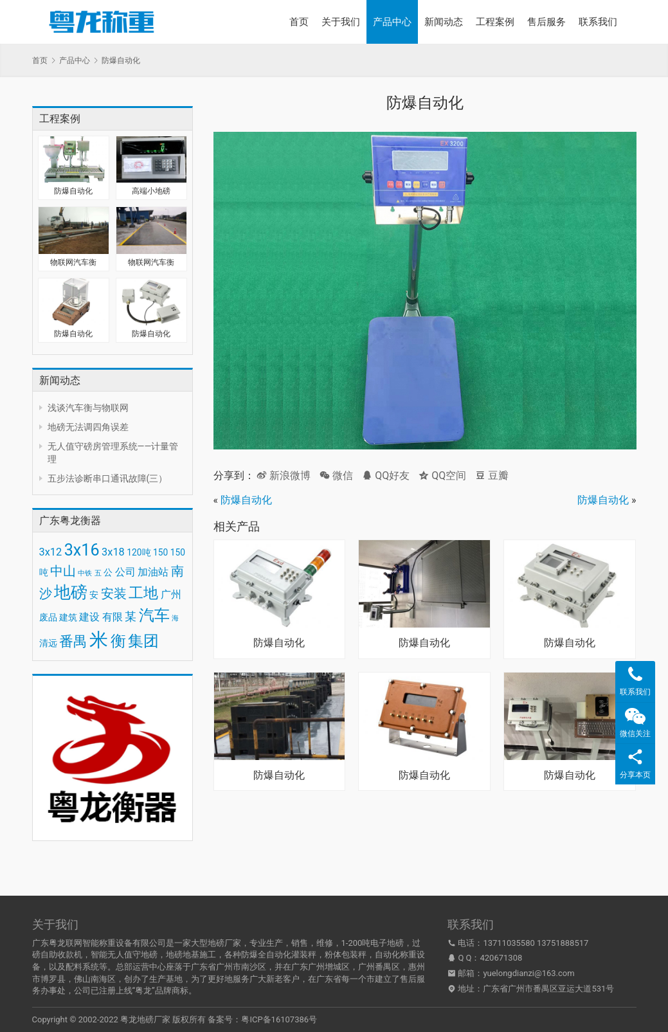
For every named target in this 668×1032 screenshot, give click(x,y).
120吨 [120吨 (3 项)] (138, 552)
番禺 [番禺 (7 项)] (73, 641)
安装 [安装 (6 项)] (114, 593)
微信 (336, 475)
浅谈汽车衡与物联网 (88, 408)
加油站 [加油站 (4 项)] (153, 572)
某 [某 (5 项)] (130, 617)
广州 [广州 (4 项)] (171, 594)
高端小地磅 (151, 190)
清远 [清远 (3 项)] (48, 643)
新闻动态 (443, 22)
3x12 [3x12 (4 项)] (50, 552)
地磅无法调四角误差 (88, 427)
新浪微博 (284, 475)
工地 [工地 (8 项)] (143, 593)
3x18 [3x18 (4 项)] (113, 552)
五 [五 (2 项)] (98, 573)
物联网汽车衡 (73, 262)
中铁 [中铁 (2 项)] (85, 573)
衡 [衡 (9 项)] (118, 641)
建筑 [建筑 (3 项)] (68, 617)
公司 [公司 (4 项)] (125, 572)
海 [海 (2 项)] (175, 618)
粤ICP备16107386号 (279, 1019)
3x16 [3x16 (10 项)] (82, 550)
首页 (299, 22)
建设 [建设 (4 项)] (89, 617)
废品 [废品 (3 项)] (48, 617)
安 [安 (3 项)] (93, 595)
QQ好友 (386, 475)
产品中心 (392, 22)
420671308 (501, 958)
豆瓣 (492, 475)
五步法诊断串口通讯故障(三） (108, 478)
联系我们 (598, 22)
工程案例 (495, 22)
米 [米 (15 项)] (98, 640)
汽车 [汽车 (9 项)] (154, 615)
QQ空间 (442, 475)
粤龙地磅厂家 (145, 1019)
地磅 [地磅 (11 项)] (70, 592)
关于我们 (340, 22)
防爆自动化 (73, 190)
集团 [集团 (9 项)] (143, 641)
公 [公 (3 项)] (108, 572)
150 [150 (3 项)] (160, 552)
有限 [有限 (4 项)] (112, 617)
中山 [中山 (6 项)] (63, 571)
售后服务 (546, 22)
